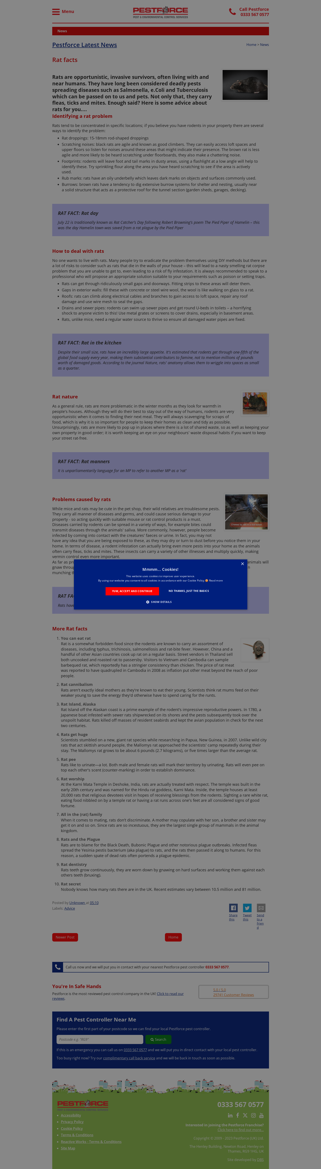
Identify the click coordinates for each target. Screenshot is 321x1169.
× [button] (242, 564)
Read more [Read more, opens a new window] (216, 581)
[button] (160, 602)
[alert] (160, 584)
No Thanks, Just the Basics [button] (189, 591)
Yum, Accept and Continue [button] (132, 591)
